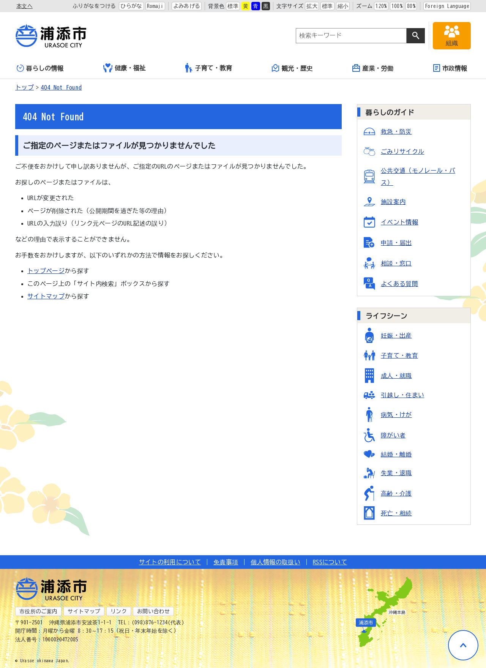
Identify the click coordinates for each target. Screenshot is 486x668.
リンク (118, 611)
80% (411, 6)
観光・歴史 (292, 68)
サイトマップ (46, 296)
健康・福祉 (124, 68)
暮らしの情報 (40, 68)
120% (381, 6)
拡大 (311, 6)
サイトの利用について (170, 562)
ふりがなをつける (94, 6)
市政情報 (450, 68)
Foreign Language (447, 6)
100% (396, 6)
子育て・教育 (208, 68)
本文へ (24, 6)
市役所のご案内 (38, 611)
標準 (232, 6)
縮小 (343, 6)
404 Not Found (61, 87)
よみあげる (186, 6)
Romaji (155, 6)
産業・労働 (372, 68)
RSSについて (330, 562)
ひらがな (131, 6)
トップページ (46, 271)
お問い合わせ (153, 611)
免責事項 (225, 562)
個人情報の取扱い (275, 562)
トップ (24, 87)
